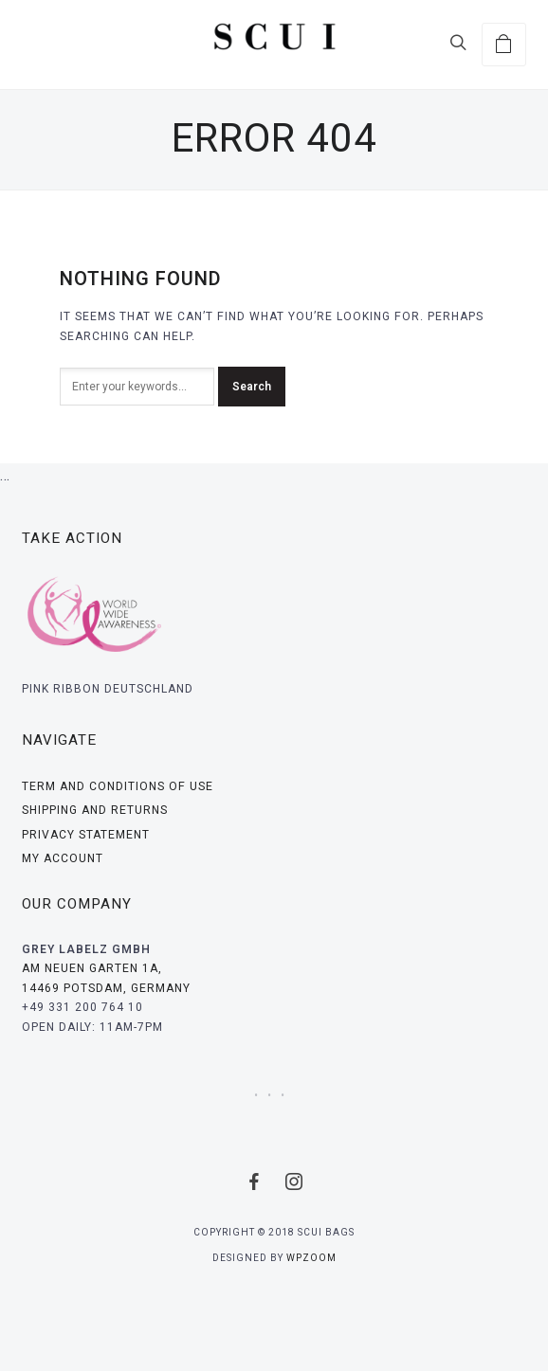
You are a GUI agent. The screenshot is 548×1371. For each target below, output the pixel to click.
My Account (62, 858)
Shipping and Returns (95, 810)
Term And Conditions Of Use (117, 786)
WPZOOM (311, 1258)
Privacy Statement (86, 834)
